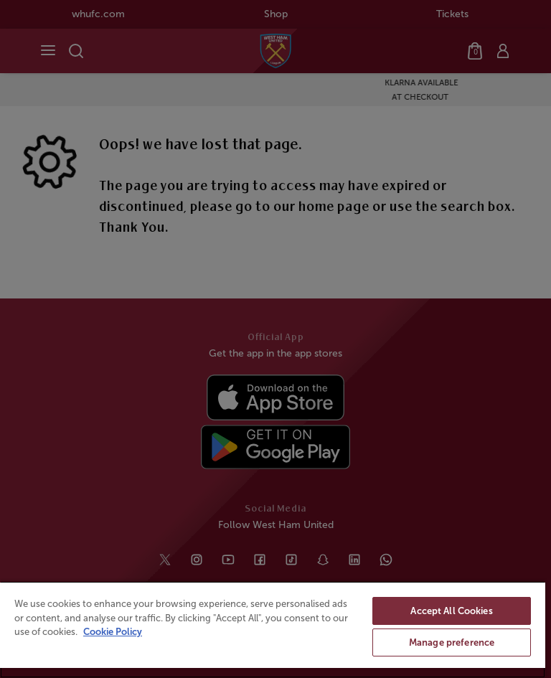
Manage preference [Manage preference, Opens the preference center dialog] (451, 642)
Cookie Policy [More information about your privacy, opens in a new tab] (112, 631)
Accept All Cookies (451, 611)
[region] (272, 629)
